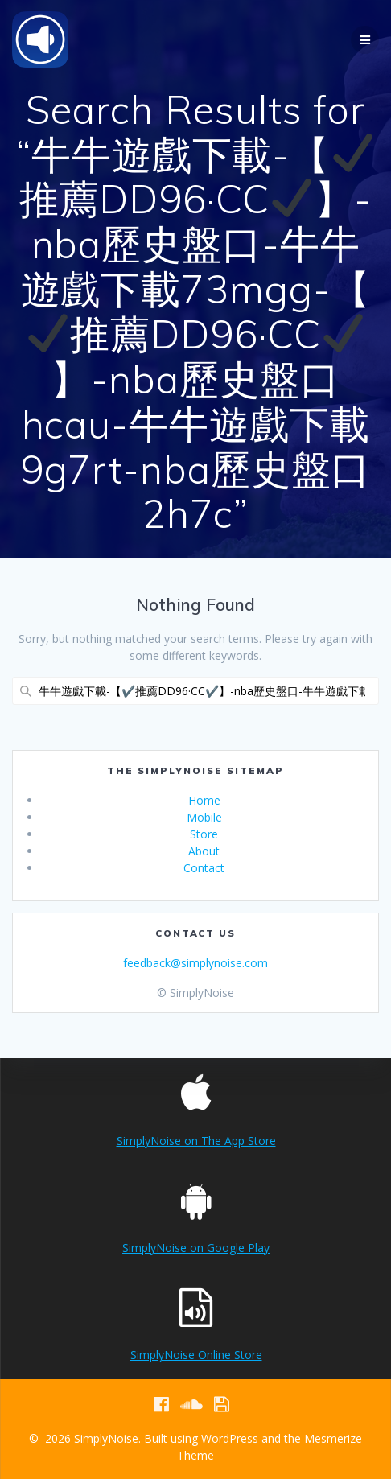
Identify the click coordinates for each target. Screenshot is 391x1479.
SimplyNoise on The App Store (196, 1140)
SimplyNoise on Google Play (196, 1247)
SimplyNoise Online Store (196, 1354)
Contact (203, 867)
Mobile (204, 817)
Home (204, 800)
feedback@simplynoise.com (195, 962)
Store (204, 834)
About (204, 851)
